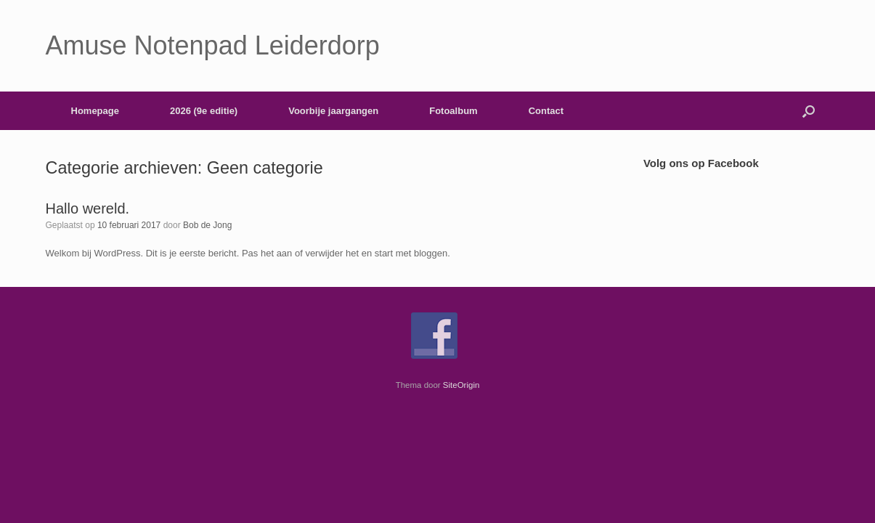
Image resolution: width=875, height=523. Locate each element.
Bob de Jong (207, 225)
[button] (808, 111)
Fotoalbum (453, 110)
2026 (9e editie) (203, 110)
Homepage (95, 110)
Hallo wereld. (88, 208)
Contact (546, 110)
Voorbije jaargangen (333, 110)
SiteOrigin (461, 385)
